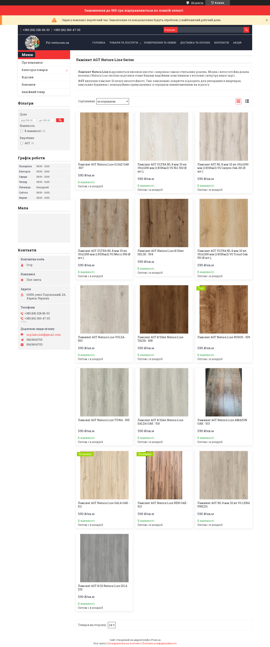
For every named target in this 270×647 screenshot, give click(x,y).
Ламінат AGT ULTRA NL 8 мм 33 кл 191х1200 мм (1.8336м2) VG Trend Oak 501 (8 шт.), (222, 254)
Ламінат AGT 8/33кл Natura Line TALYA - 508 (160, 338)
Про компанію (32, 62)
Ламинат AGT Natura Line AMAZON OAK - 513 (222, 421)
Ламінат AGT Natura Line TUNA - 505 (104, 420)
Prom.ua (156, 639)
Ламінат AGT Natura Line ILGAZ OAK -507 (103, 166)
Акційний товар (33, 92)
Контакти (221, 42)
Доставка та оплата (195, 42)
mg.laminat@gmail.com (44, 334)
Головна (98, 42)
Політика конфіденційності (159, 643)
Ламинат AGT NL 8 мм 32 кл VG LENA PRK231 (223, 504)
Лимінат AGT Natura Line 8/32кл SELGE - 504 (161, 252)
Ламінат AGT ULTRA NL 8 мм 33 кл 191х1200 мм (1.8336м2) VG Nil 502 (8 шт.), (162, 168)
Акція (237, 42)
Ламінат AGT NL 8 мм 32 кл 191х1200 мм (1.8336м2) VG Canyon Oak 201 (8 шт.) (223, 168)
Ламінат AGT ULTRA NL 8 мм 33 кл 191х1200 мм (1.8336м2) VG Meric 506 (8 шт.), (104, 254)
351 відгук (197, 2)
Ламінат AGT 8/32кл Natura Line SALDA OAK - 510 (160, 421)
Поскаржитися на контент (123, 643)
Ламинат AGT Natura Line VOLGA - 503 (102, 338)
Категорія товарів (35, 70)
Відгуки (28, 77)
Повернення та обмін (160, 42)
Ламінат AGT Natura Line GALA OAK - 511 (104, 504)
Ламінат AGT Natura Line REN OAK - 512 (163, 504)
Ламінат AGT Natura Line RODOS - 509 (223, 337)
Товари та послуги (123, 42)
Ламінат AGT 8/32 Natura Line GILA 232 (102, 587)
